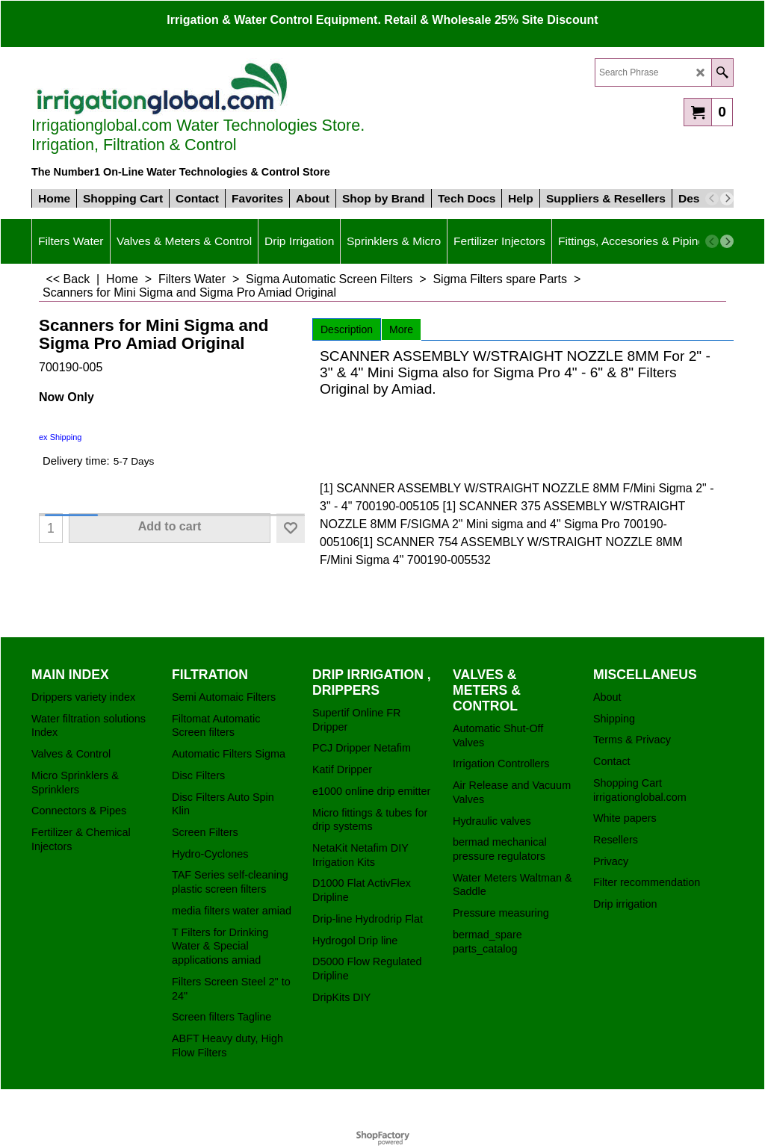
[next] (727, 198)
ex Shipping (60, 437)
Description (346, 329)
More (401, 329)
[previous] (712, 198)
